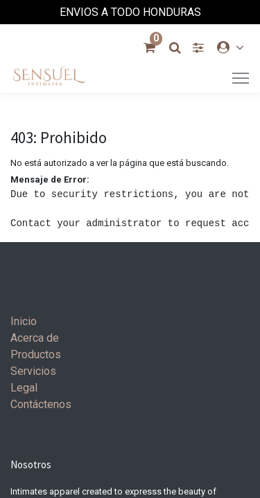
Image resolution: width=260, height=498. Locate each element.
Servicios (33, 371)
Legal (23, 387)
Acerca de (34, 337)
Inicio (23, 321)
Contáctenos (40, 404)
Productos (35, 354)
